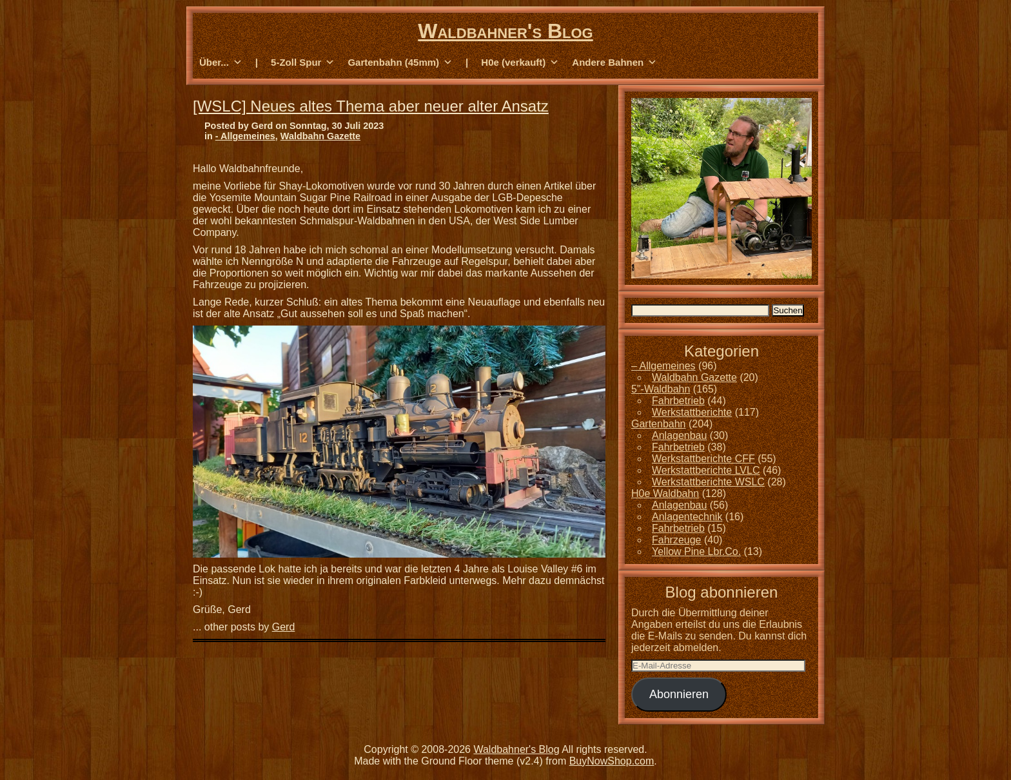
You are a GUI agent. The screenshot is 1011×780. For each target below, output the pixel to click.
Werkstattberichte (692, 412)
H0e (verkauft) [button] (520, 62)
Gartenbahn (658, 423)
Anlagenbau (679, 435)
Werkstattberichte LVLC (706, 470)
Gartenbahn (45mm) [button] (400, 62)
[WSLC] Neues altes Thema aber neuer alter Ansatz (371, 106)
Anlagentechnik (687, 516)
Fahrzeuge (677, 539)
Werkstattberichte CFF (703, 458)
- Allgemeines (245, 136)
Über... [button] (220, 62)
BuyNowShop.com (611, 761)
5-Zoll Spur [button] (303, 62)
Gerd (283, 626)
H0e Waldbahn (665, 493)
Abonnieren (679, 694)
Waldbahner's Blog (505, 31)
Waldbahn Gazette (320, 136)
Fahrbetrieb (678, 400)
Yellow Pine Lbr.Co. (696, 551)
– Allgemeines (663, 365)
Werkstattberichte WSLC (708, 481)
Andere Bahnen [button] (614, 62)
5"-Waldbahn (660, 389)
